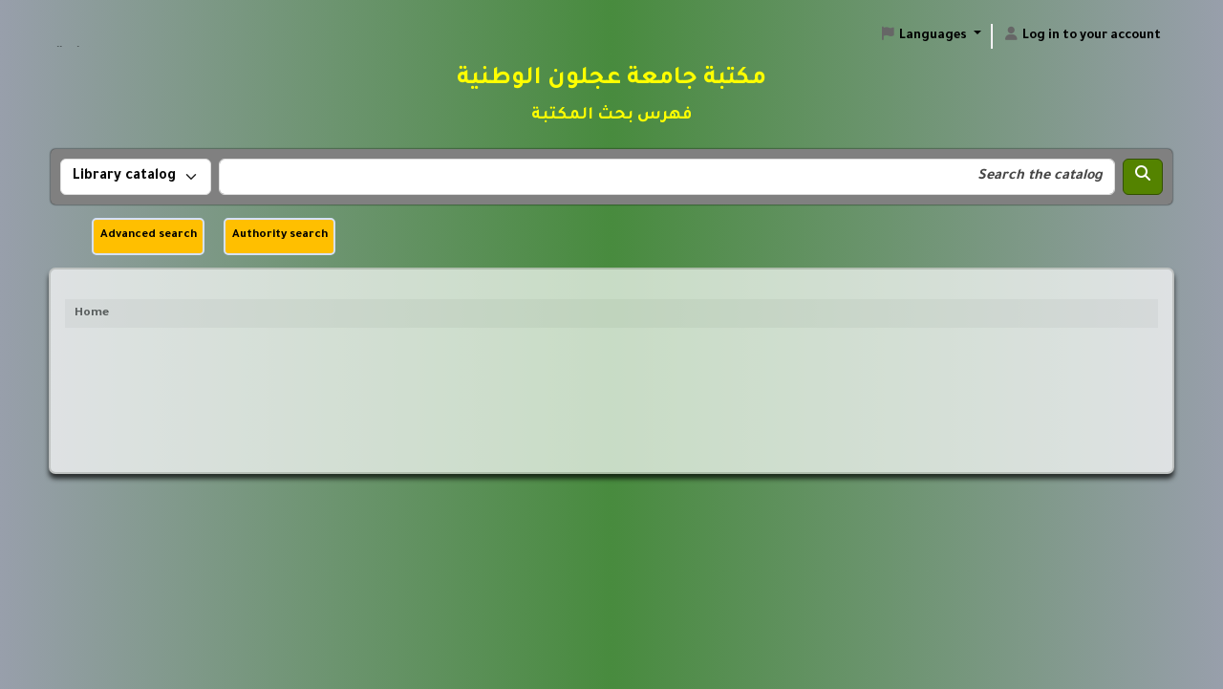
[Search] (1143, 177)
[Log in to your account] (1082, 36)
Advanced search (148, 235)
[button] (930, 36)
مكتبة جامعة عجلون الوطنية (102, 28)
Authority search (280, 235)
